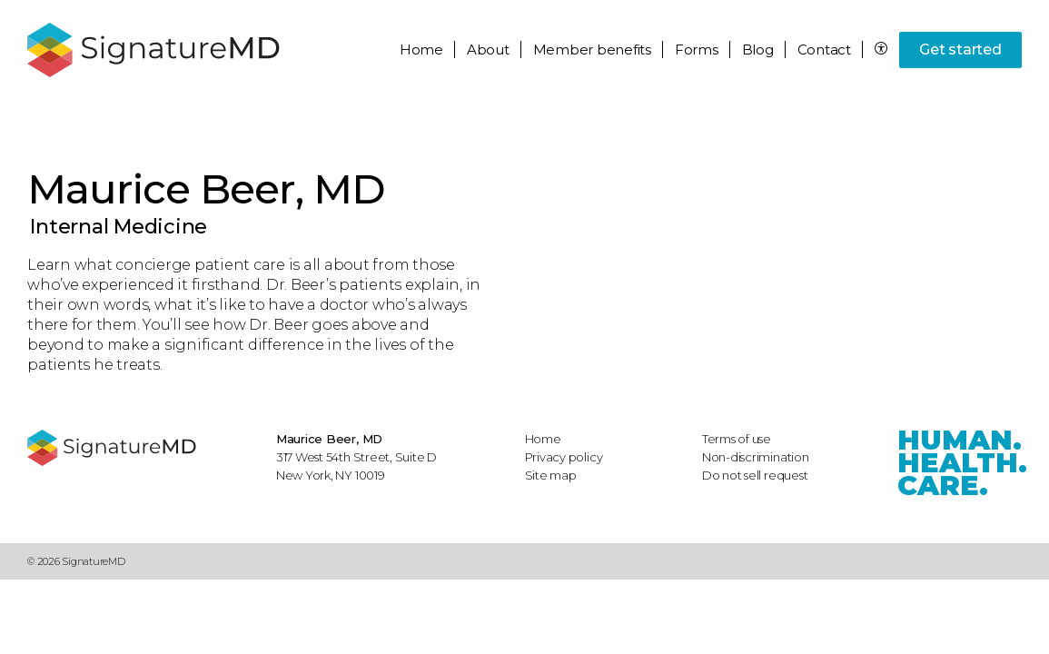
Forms (696, 49)
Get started (960, 49)
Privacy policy (564, 457)
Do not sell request (755, 475)
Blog (758, 49)
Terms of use (736, 438)
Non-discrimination (755, 457)
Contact (824, 49)
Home (421, 49)
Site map (551, 475)
